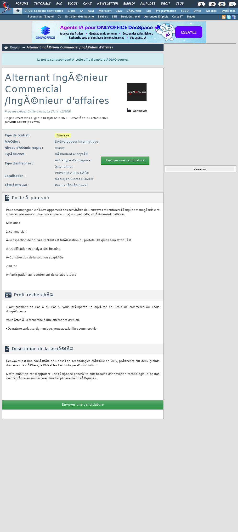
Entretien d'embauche (79, 16)
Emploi (129, 4)
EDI (148, 11)
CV (59, 16)
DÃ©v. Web (134, 11)
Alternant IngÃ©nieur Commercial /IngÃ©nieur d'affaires (70, 48)
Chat (87, 4)
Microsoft (105, 11)
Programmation (166, 11)
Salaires (103, 16)
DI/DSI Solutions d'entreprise (43, 11)
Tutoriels (42, 4)
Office (197, 11)
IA (81, 11)
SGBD (185, 11)
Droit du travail (130, 16)
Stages (191, 16)
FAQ (59, 4)
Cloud (71, 11)
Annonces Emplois (156, 16)
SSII (114, 16)
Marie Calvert (17, 122)
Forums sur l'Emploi (41, 16)
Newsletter (107, 4)
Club (179, 4)
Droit (165, 4)
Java (119, 11)
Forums (22, 4)
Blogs (72, 4)
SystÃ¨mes (228, 11)
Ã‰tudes (148, 4)
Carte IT (177, 16)
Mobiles (211, 11)
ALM (91, 11)
